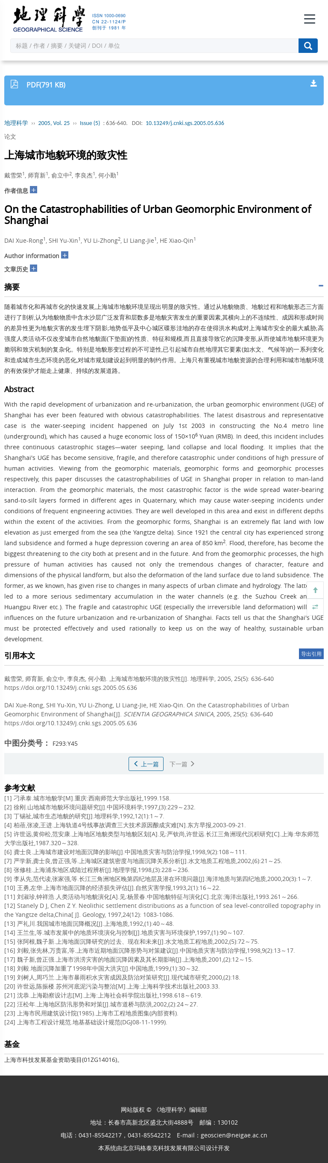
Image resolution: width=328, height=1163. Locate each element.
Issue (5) (90, 123)
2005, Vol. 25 (54, 123)
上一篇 (146, 764)
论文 (10, 136)
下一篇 (182, 764)
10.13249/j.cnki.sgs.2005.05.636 (185, 123)
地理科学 (16, 123)
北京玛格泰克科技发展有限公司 (164, 1148)
